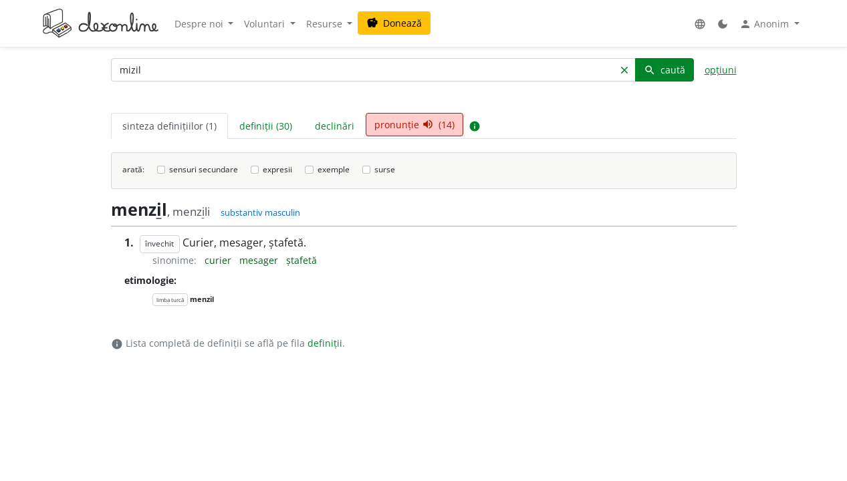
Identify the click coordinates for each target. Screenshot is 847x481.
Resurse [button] (325, 23)
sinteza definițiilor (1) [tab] (169, 126)
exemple (334, 169)
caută (664, 69)
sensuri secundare (203, 169)
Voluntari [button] (265, 23)
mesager (260, 260)
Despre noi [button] (200, 23)
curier (219, 260)
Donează (394, 23)
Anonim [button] (765, 24)
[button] (700, 23)
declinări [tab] (334, 126)
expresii (277, 169)
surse (384, 169)
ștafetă (301, 260)
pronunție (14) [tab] (414, 124)
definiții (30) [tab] (265, 126)
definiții (325, 343)
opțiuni (721, 69)
